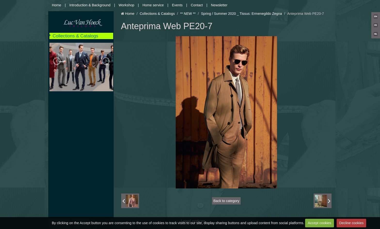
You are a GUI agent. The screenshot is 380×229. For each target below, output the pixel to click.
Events (177, 5)
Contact (197, 5)
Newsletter (219, 5)
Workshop (127, 5)
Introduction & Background (90, 5)
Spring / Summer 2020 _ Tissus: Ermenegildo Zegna (241, 14)
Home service (153, 5)
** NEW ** (188, 14)
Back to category (226, 201)
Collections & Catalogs (75, 35)
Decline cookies (351, 223)
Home (56, 5)
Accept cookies (319, 223)
